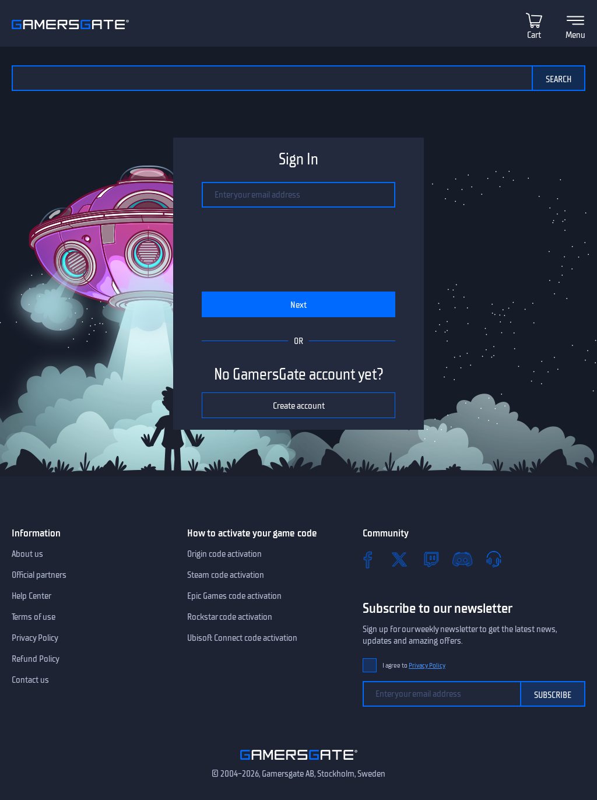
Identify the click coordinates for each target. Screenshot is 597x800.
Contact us (30, 680)
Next (298, 305)
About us (27, 554)
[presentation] (298, 249)
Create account (299, 406)
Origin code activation (224, 554)
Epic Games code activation (234, 596)
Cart (534, 35)
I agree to (413, 665)
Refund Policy (35, 659)
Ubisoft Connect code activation (242, 638)
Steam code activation (225, 575)
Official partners (39, 575)
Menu (575, 35)
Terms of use (33, 617)
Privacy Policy (35, 638)
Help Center (31, 596)
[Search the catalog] (272, 78)
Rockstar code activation (229, 617)
